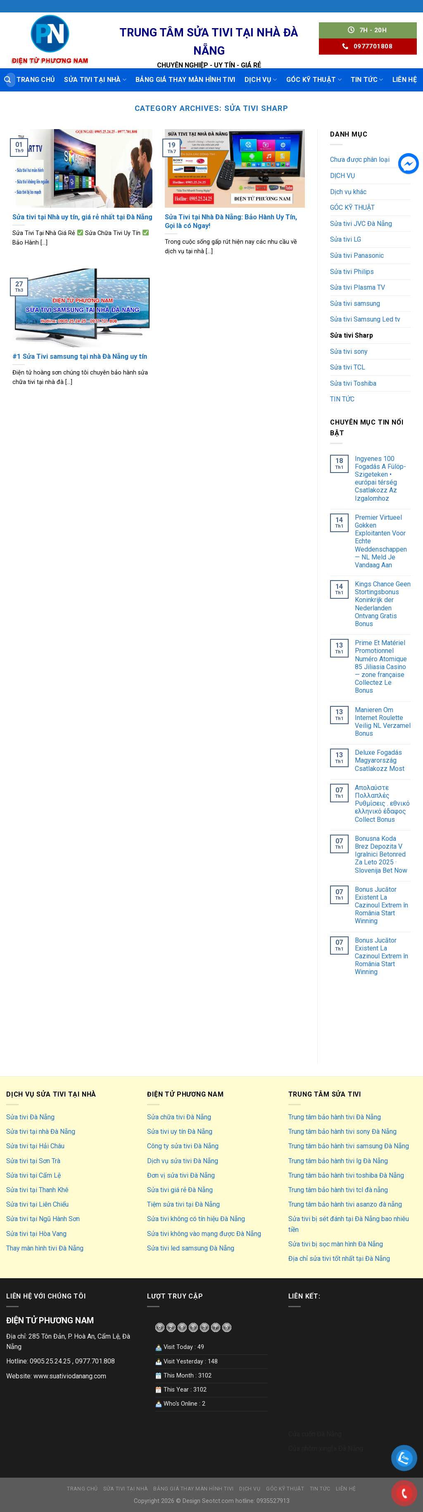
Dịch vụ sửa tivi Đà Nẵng (182, 1161)
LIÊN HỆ (404, 80)
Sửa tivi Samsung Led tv (365, 319)
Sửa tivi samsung (355, 303)
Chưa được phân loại (360, 159)
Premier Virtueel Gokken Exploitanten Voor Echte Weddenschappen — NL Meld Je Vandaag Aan (381, 541)
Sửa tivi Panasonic (357, 255)
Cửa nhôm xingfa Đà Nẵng (325, 1448)
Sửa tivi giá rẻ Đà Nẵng (180, 1190)
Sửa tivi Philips (352, 272)
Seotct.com (218, 1501)
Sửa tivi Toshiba (353, 383)
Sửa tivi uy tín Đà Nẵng (179, 1131)
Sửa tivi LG (345, 239)
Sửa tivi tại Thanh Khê (37, 1190)
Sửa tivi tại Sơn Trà (33, 1161)
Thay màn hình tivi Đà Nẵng (44, 1248)
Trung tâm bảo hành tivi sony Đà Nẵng (342, 1131)
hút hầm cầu (347, 1017)
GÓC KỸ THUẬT (314, 80)
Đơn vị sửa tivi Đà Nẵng (181, 1175)
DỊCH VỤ (261, 80)
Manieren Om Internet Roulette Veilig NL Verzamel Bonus (383, 722)
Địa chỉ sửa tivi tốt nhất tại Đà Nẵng (339, 1258)
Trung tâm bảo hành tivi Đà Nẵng (334, 1117)
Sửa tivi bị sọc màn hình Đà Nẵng (335, 1244)
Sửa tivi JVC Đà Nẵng (361, 224)
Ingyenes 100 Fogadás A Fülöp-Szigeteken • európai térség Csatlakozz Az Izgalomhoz (380, 478)
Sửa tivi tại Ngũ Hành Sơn (43, 1219)
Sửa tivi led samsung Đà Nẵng (190, 1248)
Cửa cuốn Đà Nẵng (315, 1434)
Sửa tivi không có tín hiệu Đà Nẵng (196, 1219)
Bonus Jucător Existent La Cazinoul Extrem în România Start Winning (381, 905)
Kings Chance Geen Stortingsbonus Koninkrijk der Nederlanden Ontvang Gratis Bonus (383, 604)
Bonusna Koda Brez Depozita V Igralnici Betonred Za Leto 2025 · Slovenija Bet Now (381, 854)
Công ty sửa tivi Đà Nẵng (183, 1146)
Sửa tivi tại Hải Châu (35, 1146)
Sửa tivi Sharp (351, 335)
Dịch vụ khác (348, 192)
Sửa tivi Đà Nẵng (30, 1117)
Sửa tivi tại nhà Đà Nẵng (40, 1131)
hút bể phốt (346, 1036)
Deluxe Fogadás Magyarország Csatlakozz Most (379, 760)
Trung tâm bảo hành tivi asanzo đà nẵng (345, 1204)
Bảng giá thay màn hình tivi (185, 80)
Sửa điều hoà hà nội (358, 998)
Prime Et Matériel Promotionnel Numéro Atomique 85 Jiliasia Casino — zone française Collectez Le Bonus (381, 666)
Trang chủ (36, 80)
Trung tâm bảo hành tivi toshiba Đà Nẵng (346, 1175)
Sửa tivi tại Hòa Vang (36, 1234)
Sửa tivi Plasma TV (357, 287)
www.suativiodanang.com (69, 1376)
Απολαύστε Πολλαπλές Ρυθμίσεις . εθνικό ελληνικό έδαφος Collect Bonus (382, 803)
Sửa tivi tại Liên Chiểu (37, 1204)
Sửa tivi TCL (347, 367)
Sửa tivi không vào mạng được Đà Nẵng (204, 1234)
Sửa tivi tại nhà (95, 80)
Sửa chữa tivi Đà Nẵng (179, 1117)
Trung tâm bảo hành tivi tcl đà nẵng (338, 1190)
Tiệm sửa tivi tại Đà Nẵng (183, 1204)
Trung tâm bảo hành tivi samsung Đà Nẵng (348, 1146)
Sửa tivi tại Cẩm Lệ (33, 1175)
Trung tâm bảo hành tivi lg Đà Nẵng (338, 1161)
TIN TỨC (367, 80)
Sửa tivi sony (349, 351)
